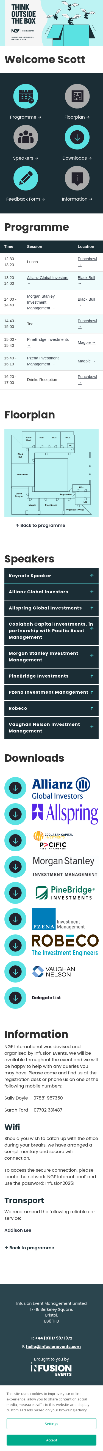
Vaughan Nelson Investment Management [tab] (44, 727)
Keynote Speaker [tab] (30, 576)
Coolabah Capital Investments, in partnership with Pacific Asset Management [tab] (51, 630)
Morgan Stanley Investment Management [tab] (44, 656)
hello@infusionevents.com (53, 1346)
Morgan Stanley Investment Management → (41, 302)
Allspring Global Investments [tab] (45, 608)
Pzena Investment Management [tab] (48, 692)
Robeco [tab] (18, 708)
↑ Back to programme (40, 525)
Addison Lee (17, 1230)
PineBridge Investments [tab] (39, 676)
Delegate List (46, 998)
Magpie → (87, 342)
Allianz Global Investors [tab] (38, 592)
